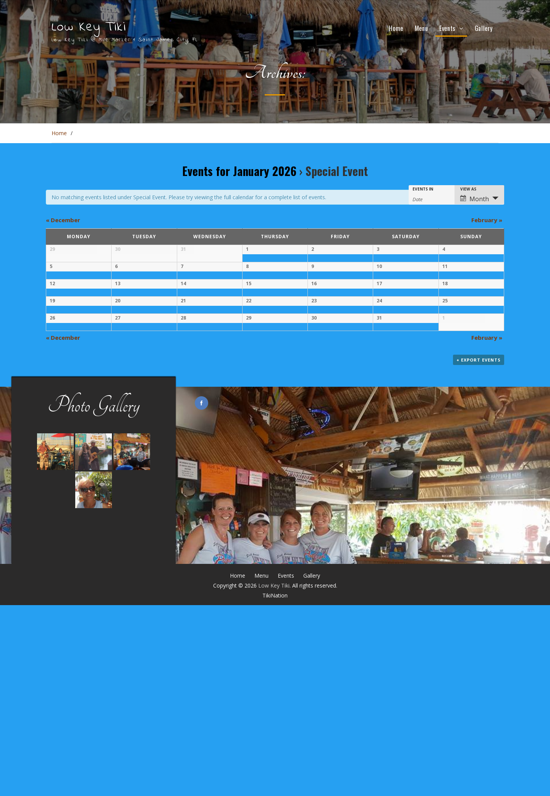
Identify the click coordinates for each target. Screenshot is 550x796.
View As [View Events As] (468, 189)
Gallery (484, 28)
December (63, 220)
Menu (421, 28)
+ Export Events (478, 551)
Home (396, 28)
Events (447, 28)
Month (474, 199)
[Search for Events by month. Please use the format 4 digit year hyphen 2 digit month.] (431, 199)
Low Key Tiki (89, 27)
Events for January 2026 (239, 170)
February (486, 220)
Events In (422, 189)
